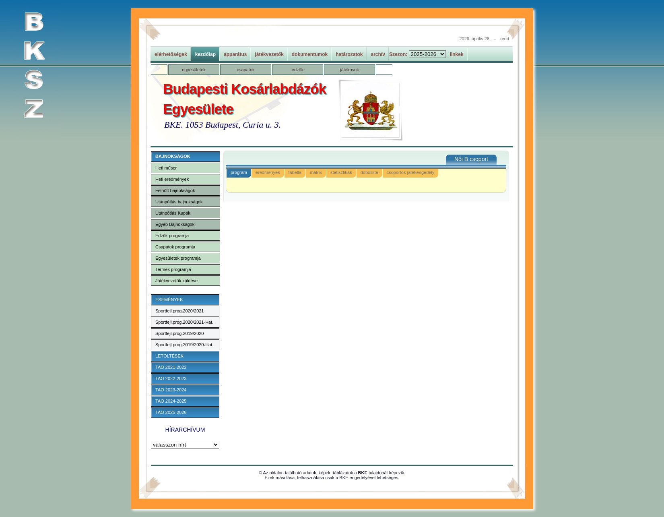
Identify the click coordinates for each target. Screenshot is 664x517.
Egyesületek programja (178, 258)
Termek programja (173, 269)
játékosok (349, 69)
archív (378, 54)
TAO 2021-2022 (170, 367)
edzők (297, 69)
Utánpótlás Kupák (172, 213)
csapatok (245, 69)
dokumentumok (310, 54)
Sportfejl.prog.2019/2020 (179, 333)
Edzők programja (172, 235)
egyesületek (194, 69)
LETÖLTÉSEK (169, 356)
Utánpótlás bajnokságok (178, 201)
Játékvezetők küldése (176, 280)
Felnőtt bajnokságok (175, 190)
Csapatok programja (175, 246)
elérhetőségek (171, 54)
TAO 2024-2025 (170, 401)
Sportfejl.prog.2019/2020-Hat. (184, 344)
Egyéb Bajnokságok (174, 224)
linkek (457, 54)
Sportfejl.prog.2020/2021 (179, 310)
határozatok (349, 54)
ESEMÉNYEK (169, 299)
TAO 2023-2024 (170, 389)
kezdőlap (205, 54)
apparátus (235, 54)
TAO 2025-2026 (170, 412)
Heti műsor (166, 167)
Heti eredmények (172, 179)
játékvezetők (269, 54)
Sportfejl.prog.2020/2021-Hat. (184, 322)
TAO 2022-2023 (170, 378)
